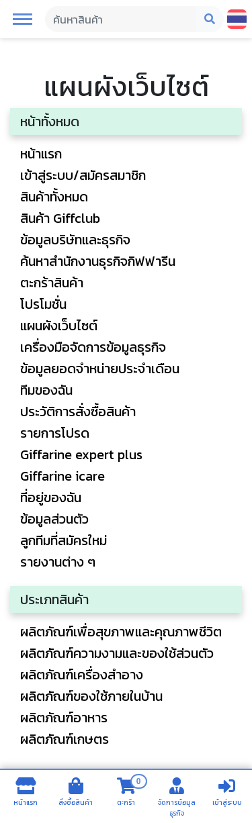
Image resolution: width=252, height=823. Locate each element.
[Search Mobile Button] (210, 19)
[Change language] (236, 19)
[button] (22, 18)
